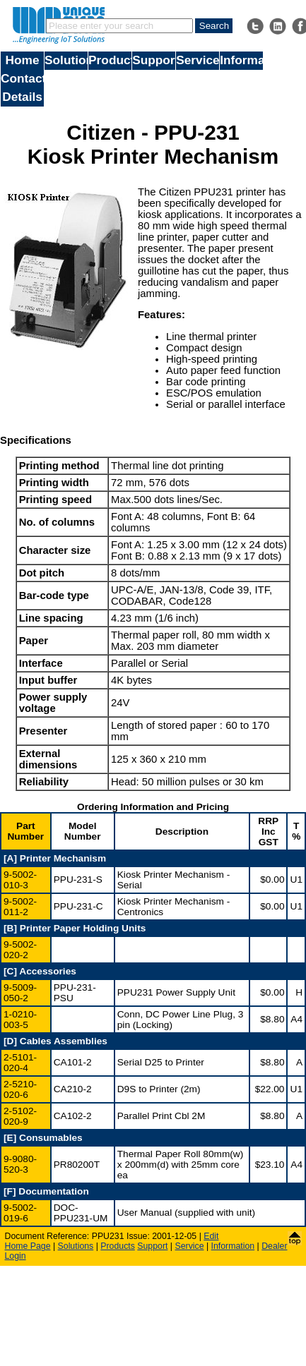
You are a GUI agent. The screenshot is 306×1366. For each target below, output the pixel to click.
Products (109, 60)
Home (23, 60)
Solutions (66, 60)
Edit (211, 1236)
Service (197, 60)
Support (153, 60)
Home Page (28, 1246)
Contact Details (22, 87)
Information (241, 60)
